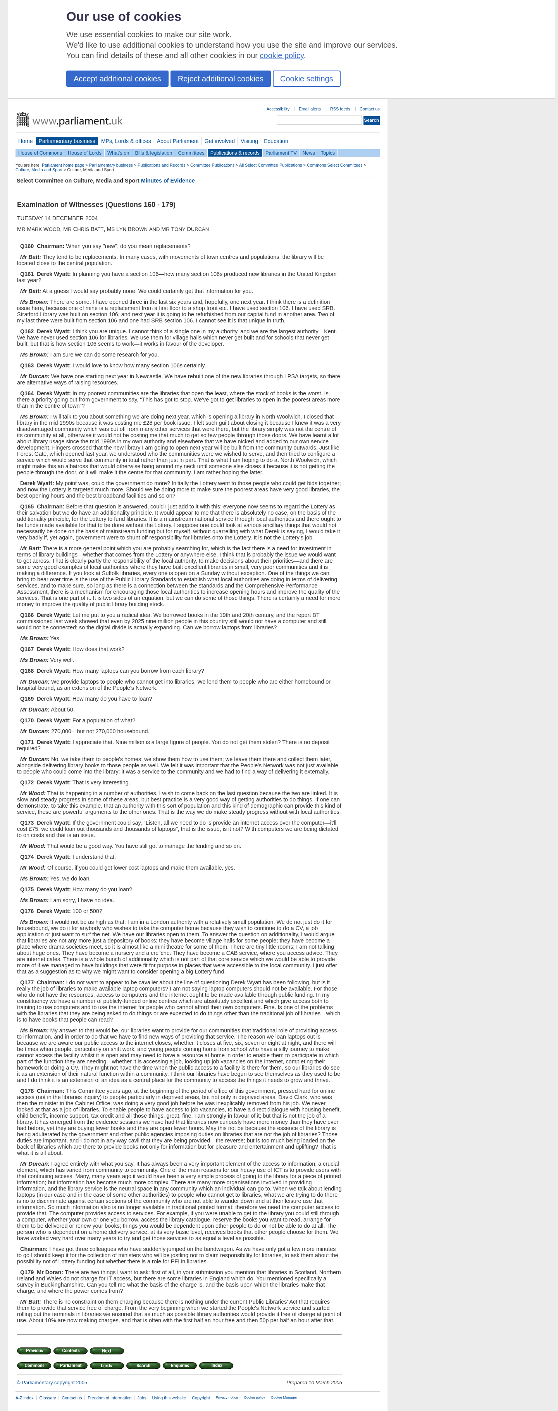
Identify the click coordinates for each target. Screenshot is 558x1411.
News (309, 153)
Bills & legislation (153, 153)
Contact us (370, 109)
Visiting (249, 141)
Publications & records (235, 153)
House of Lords (85, 153)
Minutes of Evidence (168, 180)
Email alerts (310, 109)
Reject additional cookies (221, 78)
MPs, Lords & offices (126, 141)
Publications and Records (161, 165)
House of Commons (40, 153)
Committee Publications (212, 165)
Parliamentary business (67, 141)
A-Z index (25, 1397)
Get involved (220, 141)
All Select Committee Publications (270, 165)
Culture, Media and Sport (39, 169)
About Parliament (178, 141)
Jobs (141, 1397)
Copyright (201, 1397)
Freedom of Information (109, 1397)
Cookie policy (254, 1397)
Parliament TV (281, 153)
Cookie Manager (284, 1397)
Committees (191, 153)
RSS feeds (340, 109)
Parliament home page (63, 165)
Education (276, 141)
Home (25, 141)
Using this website (169, 1397)
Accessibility (278, 109)
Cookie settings (306, 78)
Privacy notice (227, 1397)
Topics (328, 153)
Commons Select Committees (335, 165)
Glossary (48, 1397)
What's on (118, 153)
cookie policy (282, 55)
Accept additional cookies (117, 78)
